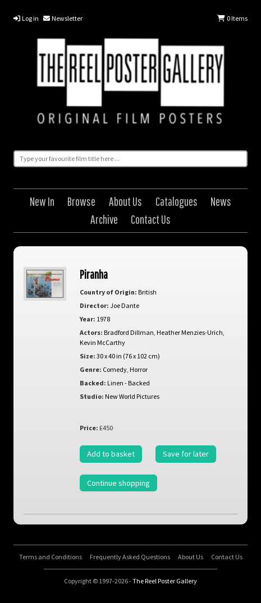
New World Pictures (132, 396)
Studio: (92, 396)
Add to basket (111, 454)
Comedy (115, 369)
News (220, 201)
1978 (103, 319)
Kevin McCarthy (102, 342)
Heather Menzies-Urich (190, 332)
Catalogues (176, 201)
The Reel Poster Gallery (130, 83)
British (147, 292)
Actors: (91, 332)
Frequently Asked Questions (130, 557)
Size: (87, 356)
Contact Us (151, 219)
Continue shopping (118, 483)
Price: (89, 428)
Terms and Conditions (50, 557)
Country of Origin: (108, 292)
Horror (139, 369)
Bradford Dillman (129, 332)
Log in (26, 18)
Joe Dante (124, 305)
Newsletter (63, 18)
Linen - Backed (128, 383)
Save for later (186, 454)
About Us (125, 201)
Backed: (93, 383)
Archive (104, 219)
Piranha (94, 274)
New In (42, 201)
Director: (94, 305)
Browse (81, 201)
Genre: (91, 369)
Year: (87, 319)
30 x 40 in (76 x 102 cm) (128, 356)
